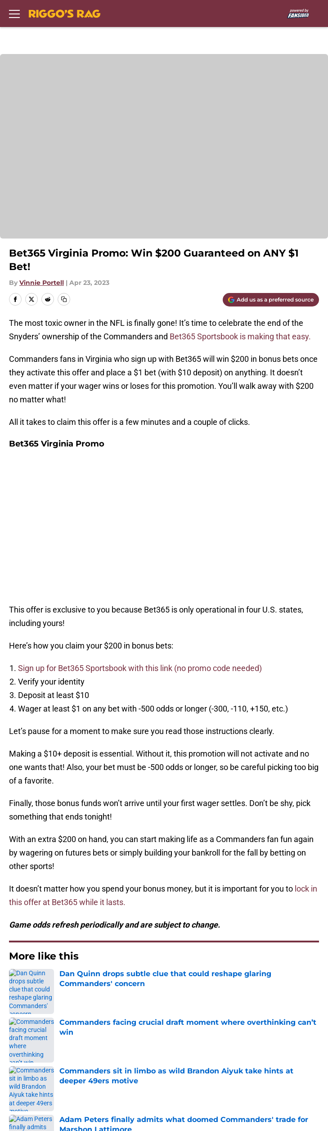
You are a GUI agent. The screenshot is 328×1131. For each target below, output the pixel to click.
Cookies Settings (189, 1072)
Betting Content (153, 870)
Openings (176, 973)
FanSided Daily (185, 1006)
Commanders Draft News (96, 870)
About (18, 973)
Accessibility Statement (201, 1056)
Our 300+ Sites (185, 989)
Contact (21, 989)
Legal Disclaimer (37, 1056)
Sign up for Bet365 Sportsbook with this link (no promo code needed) (140, 524)
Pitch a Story (29, 1022)
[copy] (64, 299)
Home (18, 909)
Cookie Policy (183, 1039)
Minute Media (57, 1096)
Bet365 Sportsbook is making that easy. (241, 336)
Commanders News (34, 870)
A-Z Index (24, 1072)
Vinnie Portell (41, 283)
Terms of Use (31, 1039)
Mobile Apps (29, 1006)
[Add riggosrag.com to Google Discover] (271, 299)
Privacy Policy (183, 1022)
